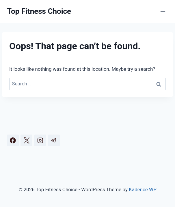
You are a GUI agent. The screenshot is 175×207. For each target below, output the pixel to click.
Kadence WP (143, 189)
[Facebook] (13, 140)
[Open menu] (162, 11)
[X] (26, 140)
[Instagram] (40, 140)
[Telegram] (54, 140)
